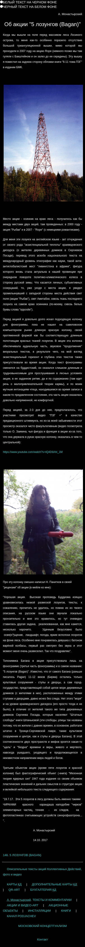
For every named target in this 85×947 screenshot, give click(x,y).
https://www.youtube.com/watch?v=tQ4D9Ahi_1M (33, 452)
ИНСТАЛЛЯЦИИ (39, 910)
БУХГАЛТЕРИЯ (43, 889)
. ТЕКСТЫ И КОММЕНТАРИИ (39, 900)
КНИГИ (66, 910)
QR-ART (14, 889)
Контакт (42, 939)
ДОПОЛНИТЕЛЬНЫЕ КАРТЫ (54, 884)
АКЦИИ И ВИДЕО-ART (22, 905)
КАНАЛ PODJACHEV (21, 916)
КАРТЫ (14, 884)
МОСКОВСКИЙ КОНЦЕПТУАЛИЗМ (42, 926)
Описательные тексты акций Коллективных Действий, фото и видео (42, 871)
